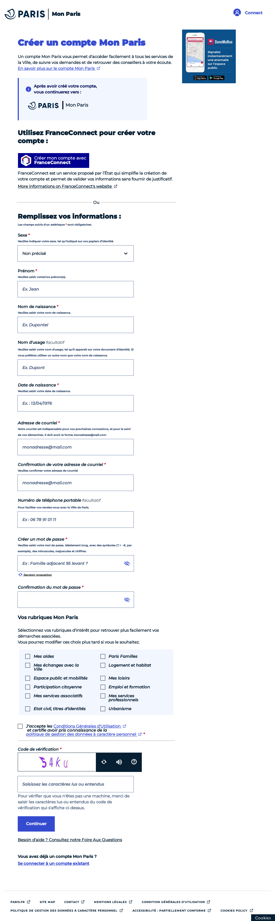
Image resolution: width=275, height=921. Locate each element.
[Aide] (134, 762)
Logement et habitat (129, 665)
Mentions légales (114, 901)
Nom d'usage (41, 342)
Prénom (27, 271)
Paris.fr (21, 901)
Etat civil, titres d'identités (60, 708)
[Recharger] (103, 762)
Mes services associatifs (58, 695)
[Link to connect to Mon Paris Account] (249, 13)
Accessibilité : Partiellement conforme (173, 909)
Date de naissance (38, 385)
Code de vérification (39, 749)
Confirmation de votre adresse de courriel (62, 465)
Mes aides (44, 656)
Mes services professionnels (123, 697)
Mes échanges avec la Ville (56, 667)
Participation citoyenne (58, 686)
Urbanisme (119, 708)
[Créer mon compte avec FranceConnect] (53, 160)
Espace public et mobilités (61, 678)
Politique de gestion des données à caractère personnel (68, 909)
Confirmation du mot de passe (50, 587)
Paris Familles (123, 656)
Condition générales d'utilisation (178, 901)
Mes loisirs (119, 678)
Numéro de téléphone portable (59, 500)
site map (47, 902)
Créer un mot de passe (42, 539)
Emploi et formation (129, 686)
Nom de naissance (38, 307)
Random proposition (35, 574)
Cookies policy (238, 909)
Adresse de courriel (39, 423)
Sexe (24, 235)
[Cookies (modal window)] (263, 917)
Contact (76, 901)
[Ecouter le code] (119, 762)
